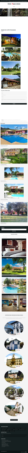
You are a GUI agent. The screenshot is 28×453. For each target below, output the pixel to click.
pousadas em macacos (4, 428)
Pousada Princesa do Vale (4, 145)
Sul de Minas (3, 446)
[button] (2, 12)
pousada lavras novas (9, 429)
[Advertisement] (14, 23)
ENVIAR (14, 103)
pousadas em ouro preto (17, 428)
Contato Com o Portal (7, 0)
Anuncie (4, 0)
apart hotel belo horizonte (22, 429)
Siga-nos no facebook (24, 1)
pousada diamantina (23, 428)
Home (1, 0)
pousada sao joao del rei (15, 429)
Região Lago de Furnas (5, 444)
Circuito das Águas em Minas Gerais (6, 441)
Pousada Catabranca (3, 223)
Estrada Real (3, 442)
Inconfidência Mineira (3, 164)
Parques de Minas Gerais (5, 443)
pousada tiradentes (4, 429)
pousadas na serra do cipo (11, 428)
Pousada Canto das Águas (4, 199)
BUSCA (3, 227)
